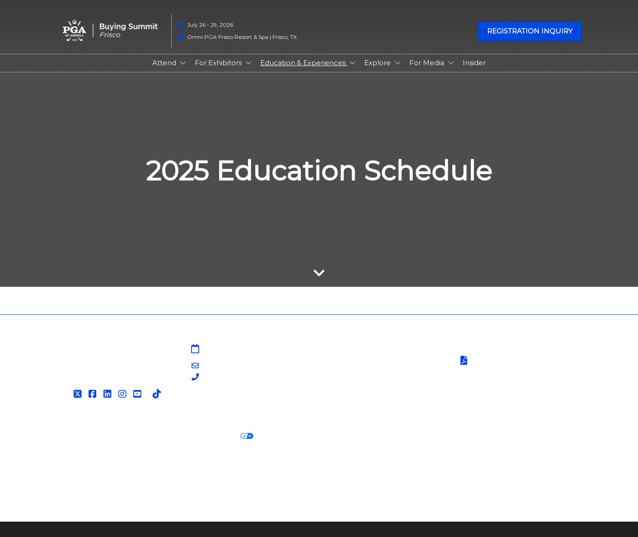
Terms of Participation (503, 361)
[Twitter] (79, 394)
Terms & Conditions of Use (503, 349)
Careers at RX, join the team (267, 469)
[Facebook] (94, 394)
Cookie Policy (136, 436)
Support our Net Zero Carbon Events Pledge (493, 469)
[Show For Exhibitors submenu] (248, 63)
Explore (378, 62)
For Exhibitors (219, 62)
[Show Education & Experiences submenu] (352, 63)
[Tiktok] (158, 394)
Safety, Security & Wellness (503, 372)
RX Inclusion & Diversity (365, 469)
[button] (530, 31)
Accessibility (77, 480)
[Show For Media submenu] (451, 63)
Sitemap (338, 349)
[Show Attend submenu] (183, 63)
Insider (474, 62)
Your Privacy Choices (210, 436)
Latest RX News (182, 469)
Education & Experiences (303, 62)
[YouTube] (138, 394)
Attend (165, 62)
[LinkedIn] (108, 394)
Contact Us (343, 360)
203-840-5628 (226, 377)
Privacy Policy (80, 436)
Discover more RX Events (101, 469)
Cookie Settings (289, 436)
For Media (427, 62)
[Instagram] (123, 394)
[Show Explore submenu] (397, 63)
